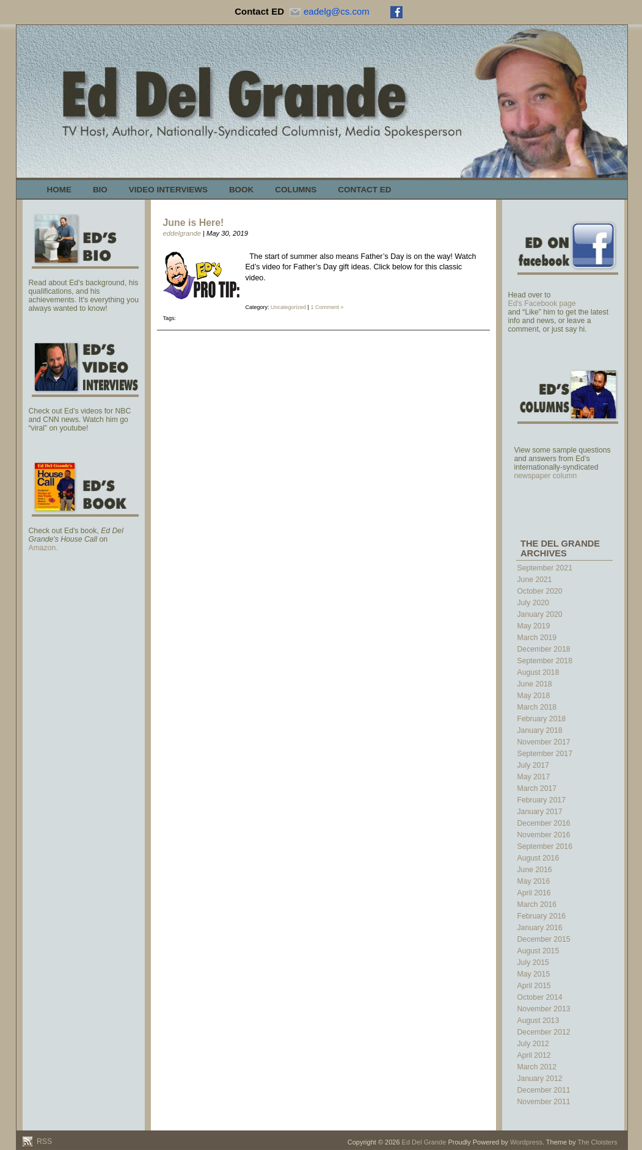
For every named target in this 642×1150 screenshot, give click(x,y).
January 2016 (540, 927)
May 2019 (533, 626)
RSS (44, 1141)
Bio (100, 189)
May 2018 (533, 695)
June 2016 (534, 869)
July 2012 (533, 1043)
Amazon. (43, 548)
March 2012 (537, 1067)
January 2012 (540, 1078)
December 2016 (544, 823)
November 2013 (544, 1009)
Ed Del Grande (424, 1142)
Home (59, 189)
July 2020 (533, 603)
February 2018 (541, 719)
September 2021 (544, 568)
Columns (295, 189)
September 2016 (544, 846)
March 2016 (537, 904)
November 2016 (544, 835)
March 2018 (537, 707)
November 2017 (544, 742)
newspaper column (545, 475)
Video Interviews (168, 189)
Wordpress (526, 1142)
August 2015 (538, 951)
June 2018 (534, 684)
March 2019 (537, 637)
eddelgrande (182, 233)
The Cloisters (598, 1142)
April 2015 (534, 985)
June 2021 (534, 579)
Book (241, 189)
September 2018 (544, 661)
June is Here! (193, 222)
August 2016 (538, 858)
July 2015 (533, 962)
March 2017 (537, 788)
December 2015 (544, 939)
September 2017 (544, 753)
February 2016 (541, 916)
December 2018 (544, 649)
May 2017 (533, 777)
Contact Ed (364, 189)
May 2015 (533, 974)
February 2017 (541, 800)
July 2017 (533, 765)
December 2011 (544, 1090)
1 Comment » (326, 307)
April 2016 (534, 893)
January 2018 (540, 730)
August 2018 (538, 672)
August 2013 (538, 1020)
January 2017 (540, 811)
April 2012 (534, 1055)
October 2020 (540, 591)
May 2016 (533, 881)
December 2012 (544, 1032)
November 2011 (544, 1101)
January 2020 (540, 614)
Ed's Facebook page (542, 303)
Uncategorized (288, 307)
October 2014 (540, 997)
